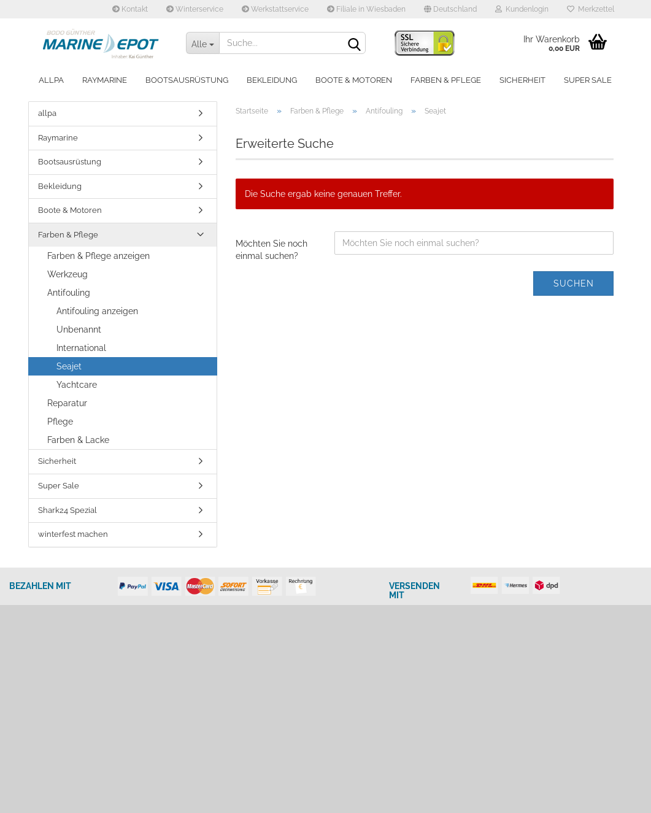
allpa (51, 80)
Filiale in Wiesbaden (366, 9)
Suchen (573, 283)
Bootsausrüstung (186, 80)
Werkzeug (67, 274)
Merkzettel (590, 9)
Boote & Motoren (353, 80)
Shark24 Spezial (67, 510)
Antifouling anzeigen (97, 311)
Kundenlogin (522, 9)
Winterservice (194, 9)
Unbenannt (78, 329)
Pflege (60, 421)
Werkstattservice (275, 9)
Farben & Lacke (78, 440)
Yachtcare (76, 385)
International (81, 348)
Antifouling (68, 293)
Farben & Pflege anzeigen (98, 256)
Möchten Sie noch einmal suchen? (271, 250)
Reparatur (67, 403)
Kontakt (130, 9)
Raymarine (104, 80)
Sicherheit (522, 80)
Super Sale (588, 80)
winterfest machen (73, 534)
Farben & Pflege (445, 80)
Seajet (69, 366)
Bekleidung (272, 80)
